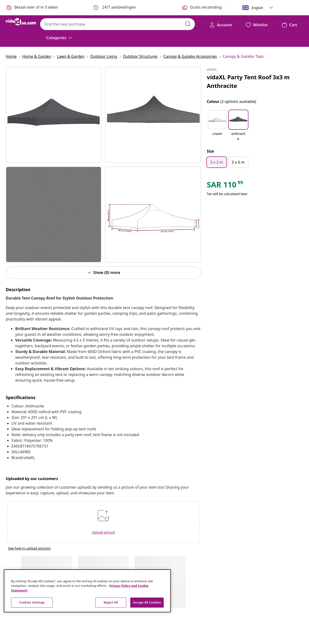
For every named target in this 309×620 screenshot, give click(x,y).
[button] (271, 7)
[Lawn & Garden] (71, 56)
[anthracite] (238, 136)
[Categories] (59, 38)
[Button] (103, 272)
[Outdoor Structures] (140, 56)
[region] (87, 590)
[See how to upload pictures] (103, 548)
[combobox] (117, 24)
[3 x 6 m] (238, 162)
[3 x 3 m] (216, 162)
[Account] (220, 25)
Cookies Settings (32, 602)
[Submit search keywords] (188, 24)
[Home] (13, 56)
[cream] (217, 136)
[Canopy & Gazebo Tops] (242, 56)
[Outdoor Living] (103, 56)
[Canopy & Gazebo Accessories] (190, 56)
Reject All (111, 602)
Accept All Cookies (147, 602)
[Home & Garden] (37, 56)
